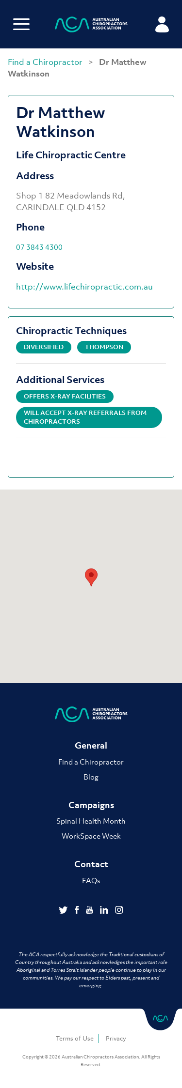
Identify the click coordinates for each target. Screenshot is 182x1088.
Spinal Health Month (91, 821)
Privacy (116, 1038)
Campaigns (91, 805)
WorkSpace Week (91, 836)
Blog (91, 777)
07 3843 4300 (39, 247)
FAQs (91, 880)
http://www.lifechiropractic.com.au (84, 286)
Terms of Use (75, 1038)
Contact (91, 864)
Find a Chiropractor (46, 62)
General (91, 745)
